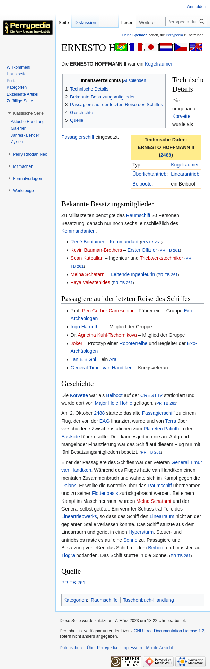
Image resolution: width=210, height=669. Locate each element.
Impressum (131, 647)
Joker (76, 343)
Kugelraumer (158, 64)
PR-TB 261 (151, 242)
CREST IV (151, 395)
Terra (170, 421)
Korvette (181, 116)
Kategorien (75, 600)
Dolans (69, 485)
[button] (28, 113)
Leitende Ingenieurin (133, 274)
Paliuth (171, 428)
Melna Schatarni (88, 274)
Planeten (153, 428)
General (79, 367)
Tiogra (68, 555)
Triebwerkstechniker (161, 258)
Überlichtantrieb (149, 174)
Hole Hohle (120, 403)
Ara (112, 359)
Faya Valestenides (90, 282)
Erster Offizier (142, 250)
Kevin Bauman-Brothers (96, 250)
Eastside (70, 436)
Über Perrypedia (102, 647)
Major (101, 403)
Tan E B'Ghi (83, 359)
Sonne (130, 540)
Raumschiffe (104, 600)
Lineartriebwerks (79, 516)
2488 (165, 155)
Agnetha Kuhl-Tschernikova (107, 335)
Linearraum (162, 516)
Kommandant (124, 242)
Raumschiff (138, 215)
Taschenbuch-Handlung (148, 600)
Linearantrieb (185, 174)
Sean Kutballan (87, 258)
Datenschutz (71, 647)
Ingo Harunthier (87, 326)
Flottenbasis (105, 493)
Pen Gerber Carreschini (107, 311)
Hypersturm (141, 532)
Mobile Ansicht (159, 647)
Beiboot (114, 395)
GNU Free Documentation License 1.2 (169, 630)
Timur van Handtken (111, 367)
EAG (104, 421)
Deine (135, 35)
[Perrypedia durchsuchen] (186, 21)
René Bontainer (87, 242)
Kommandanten (78, 231)
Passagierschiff (77, 137)
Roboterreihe (133, 343)
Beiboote (141, 184)
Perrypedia (174, 35)
